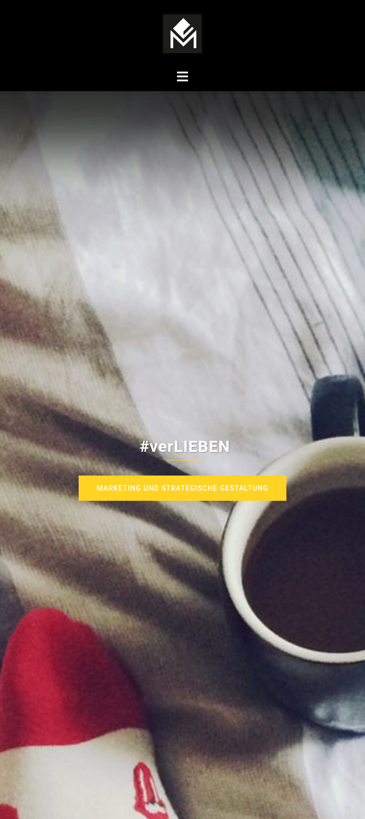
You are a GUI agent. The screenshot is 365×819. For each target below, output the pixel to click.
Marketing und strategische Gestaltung (183, 488)
